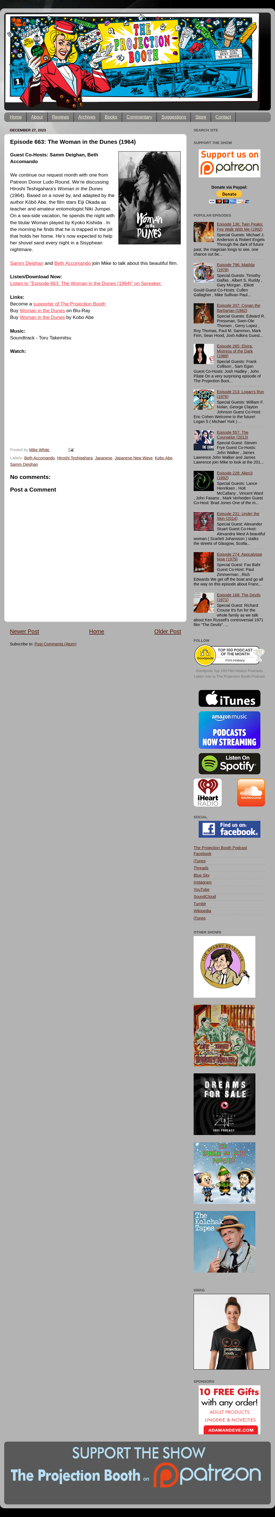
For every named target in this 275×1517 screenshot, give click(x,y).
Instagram (203, 882)
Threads (201, 868)
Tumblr (200, 904)
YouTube (202, 889)
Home (16, 117)
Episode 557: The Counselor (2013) (233, 434)
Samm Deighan (26, 263)
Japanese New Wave (134, 458)
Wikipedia (202, 911)
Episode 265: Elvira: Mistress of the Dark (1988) (235, 351)
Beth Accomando (72, 263)
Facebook (202, 853)
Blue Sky (202, 875)
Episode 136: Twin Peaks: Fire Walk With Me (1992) (240, 226)
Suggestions (173, 117)
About (37, 117)
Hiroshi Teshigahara (75, 458)
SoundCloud (205, 896)
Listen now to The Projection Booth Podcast (229, 676)
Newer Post (24, 631)
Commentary (139, 117)
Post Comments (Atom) (56, 644)
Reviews (60, 117)
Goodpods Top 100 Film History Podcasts (229, 671)
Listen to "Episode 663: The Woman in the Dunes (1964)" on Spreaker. (86, 283)
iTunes (200, 861)
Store (200, 117)
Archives (86, 117)
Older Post (167, 631)
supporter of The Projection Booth (69, 304)
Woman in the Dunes (42, 310)
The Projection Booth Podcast (220, 848)
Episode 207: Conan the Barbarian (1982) (238, 307)
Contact (223, 117)
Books (111, 117)
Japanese (103, 458)
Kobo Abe (163, 458)
